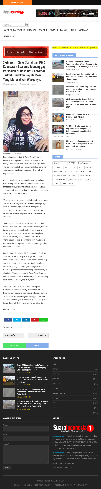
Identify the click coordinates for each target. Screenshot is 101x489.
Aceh (80, 167)
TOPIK (74, 29)
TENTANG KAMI (82, 485)
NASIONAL (17, 29)
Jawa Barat (73, 180)
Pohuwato (73, 175)
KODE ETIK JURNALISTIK (42, 485)
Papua (63, 163)
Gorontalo (21, 52)
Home (9, 52)
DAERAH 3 (65, 29)
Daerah (91, 171)
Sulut (55, 163)
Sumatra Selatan (60, 175)
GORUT (56, 184)
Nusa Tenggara (84, 163)
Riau (66, 167)
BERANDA (8, 29)
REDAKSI (27, 485)
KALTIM (88, 167)
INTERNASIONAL (30, 29)
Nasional (68, 171)
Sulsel (73, 167)
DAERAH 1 (43, 29)
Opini (71, 184)
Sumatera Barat (59, 180)
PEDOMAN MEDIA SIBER (63, 485)
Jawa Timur (58, 171)
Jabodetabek (80, 171)
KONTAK (16, 485)
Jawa (64, 184)
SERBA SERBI (9, 36)
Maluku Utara (85, 175)
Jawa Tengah (84, 180)
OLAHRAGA (83, 29)
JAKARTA (72, 163)
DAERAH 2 (54, 29)
